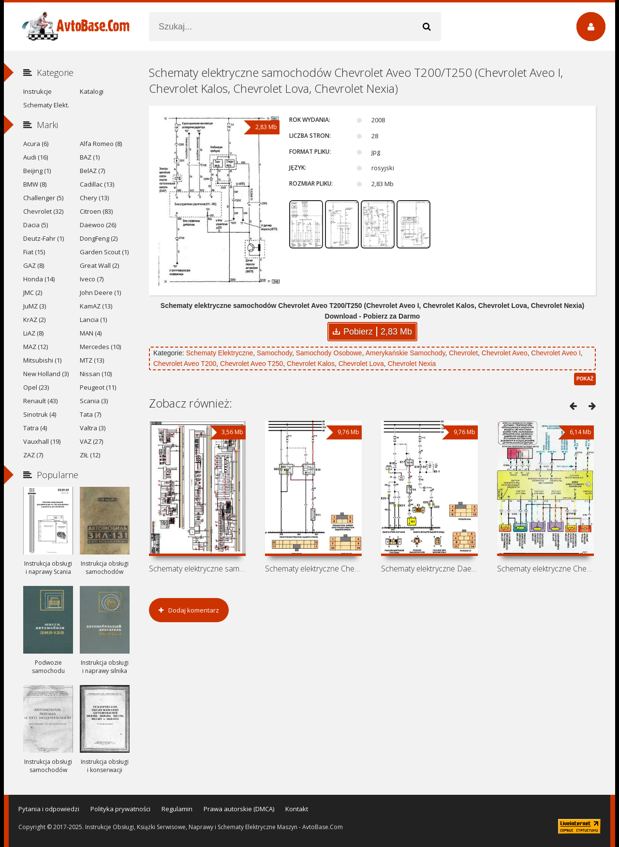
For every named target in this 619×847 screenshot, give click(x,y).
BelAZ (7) (92, 170)
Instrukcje (37, 91)
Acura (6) (35, 143)
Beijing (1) (37, 170)
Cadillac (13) (97, 184)
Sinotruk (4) (39, 414)
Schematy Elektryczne (219, 353)
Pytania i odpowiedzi (48, 808)
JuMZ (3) (34, 306)
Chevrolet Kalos (311, 363)
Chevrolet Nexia (412, 363)
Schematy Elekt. (46, 105)
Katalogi (91, 91)
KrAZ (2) (34, 319)
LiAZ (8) (33, 333)
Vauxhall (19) (41, 441)
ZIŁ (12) (90, 455)
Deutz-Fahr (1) (43, 238)
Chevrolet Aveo (505, 353)
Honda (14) (39, 279)
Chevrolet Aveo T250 (251, 363)
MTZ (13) (92, 360)
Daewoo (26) (98, 224)
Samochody (274, 353)
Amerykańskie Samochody (405, 353)
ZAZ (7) (33, 455)
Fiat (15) (34, 252)
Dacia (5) (35, 224)
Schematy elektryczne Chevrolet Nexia (313, 568)
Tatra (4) (35, 428)
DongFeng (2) (99, 238)
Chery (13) (94, 197)
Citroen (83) (96, 211)
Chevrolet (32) (43, 211)
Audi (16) (35, 157)
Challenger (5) (43, 197)
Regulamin (177, 808)
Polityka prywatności (120, 808)
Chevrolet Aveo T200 (184, 363)
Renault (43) (40, 400)
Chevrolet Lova (361, 363)
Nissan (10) (96, 373)
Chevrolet (463, 353)
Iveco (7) (91, 279)
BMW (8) (34, 184)
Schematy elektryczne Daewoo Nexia (429, 568)
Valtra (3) (92, 428)
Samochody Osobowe (329, 353)
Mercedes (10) (100, 346)
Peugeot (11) (98, 387)
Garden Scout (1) (104, 252)
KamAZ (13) (96, 306)
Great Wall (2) (99, 265)
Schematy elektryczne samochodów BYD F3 (197, 568)
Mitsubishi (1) (42, 360)
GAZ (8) (33, 265)
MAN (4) (91, 333)
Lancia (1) (93, 319)
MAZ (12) (35, 346)
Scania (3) (94, 400)
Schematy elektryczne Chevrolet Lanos (545, 568)
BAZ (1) (90, 157)
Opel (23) (36, 387)
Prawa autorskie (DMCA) (239, 808)
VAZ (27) (91, 441)
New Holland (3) (46, 373)
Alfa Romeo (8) (101, 143)
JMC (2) (32, 292)
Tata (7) (90, 414)
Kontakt (296, 808)
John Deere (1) (100, 292)
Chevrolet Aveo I (555, 353)
